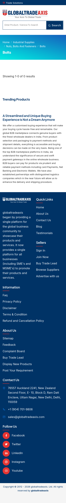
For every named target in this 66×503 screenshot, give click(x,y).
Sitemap (8, 338)
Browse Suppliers (47, 269)
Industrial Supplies (23, 42)
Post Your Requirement (18, 370)
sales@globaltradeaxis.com (26, 417)
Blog (39, 226)
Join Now (42, 257)
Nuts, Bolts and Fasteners (21, 46)
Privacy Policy (12, 301)
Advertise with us (47, 276)
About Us (42, 213)
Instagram (14, 462)
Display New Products (17, 364)
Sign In (40, 250)
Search (54, 25)
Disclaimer (10, 308)
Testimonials (44, 233)
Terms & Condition (15, 314)
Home (6, 42)
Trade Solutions (14, 2)
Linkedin (13, 453)
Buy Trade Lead (46, 263)
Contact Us (43, 220)
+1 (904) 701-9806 (20, 409)
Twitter (12, 444)
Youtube (13, 470)
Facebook (14, 435)
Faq (5, 295)
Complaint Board (14, 351)
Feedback (9, 344)
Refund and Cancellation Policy (23, 320)
